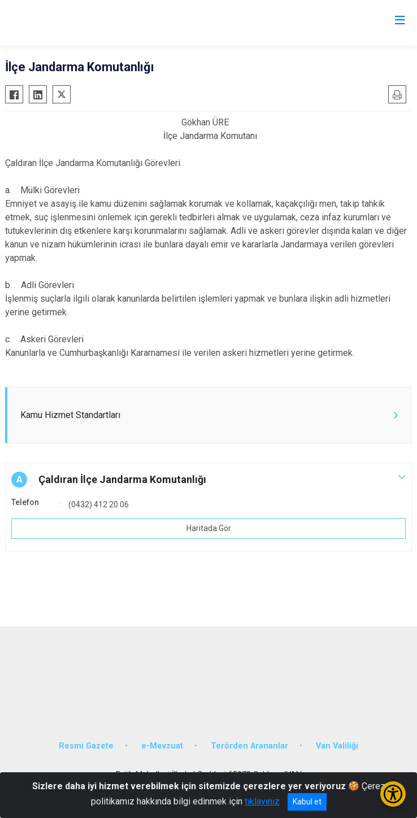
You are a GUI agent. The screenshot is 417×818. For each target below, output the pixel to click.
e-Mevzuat (162, 746)
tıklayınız (262, 801)
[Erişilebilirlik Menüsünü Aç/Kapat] (393, 794)
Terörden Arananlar (249, 746)
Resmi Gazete (86, 746)
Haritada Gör (208, 528)
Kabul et (307, 801)
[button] (208, 480)
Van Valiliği (337, 746)
